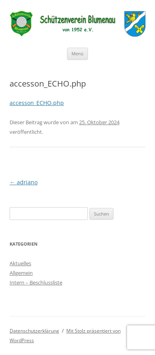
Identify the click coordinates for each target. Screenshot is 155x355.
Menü (77, 53)
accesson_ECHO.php (37, 103)
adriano (24, 182)
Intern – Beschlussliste (36, 282)
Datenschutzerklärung (34, 330)
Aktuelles (20, 263)
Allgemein (21, 272)
